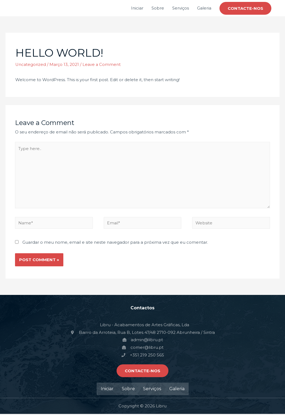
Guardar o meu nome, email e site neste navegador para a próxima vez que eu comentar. (115, 243)
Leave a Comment (102, 64)
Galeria (204, 8)
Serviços (180, 8)
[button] (142, 371)
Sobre (158, 8)
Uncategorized (30, 64)
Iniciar (137, 8)
